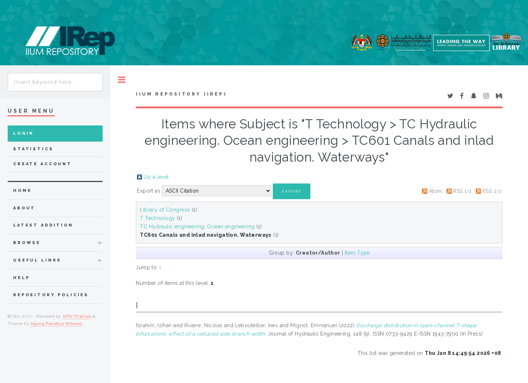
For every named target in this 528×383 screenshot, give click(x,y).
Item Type (357, 253)
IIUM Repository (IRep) (181, 94)
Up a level (156, 177)
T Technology (157, 218)
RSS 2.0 (491, 191)
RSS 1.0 (462, 191)
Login (23, 133)
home (22, 190)
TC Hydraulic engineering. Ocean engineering (197, 226)
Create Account (42, 164)
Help (21, 277)
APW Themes (77, 316)
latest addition (43, 225)
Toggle (121, 79)
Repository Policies (51, 295)
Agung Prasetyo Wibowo (56, 323)
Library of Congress (165, 210)
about (24, 208)
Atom (436, 191)
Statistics (33, 149)
